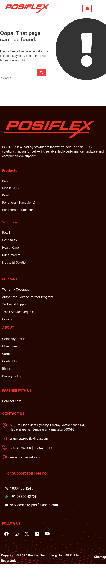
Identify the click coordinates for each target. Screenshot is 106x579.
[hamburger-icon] (87, 8)
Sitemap (100, 557)
